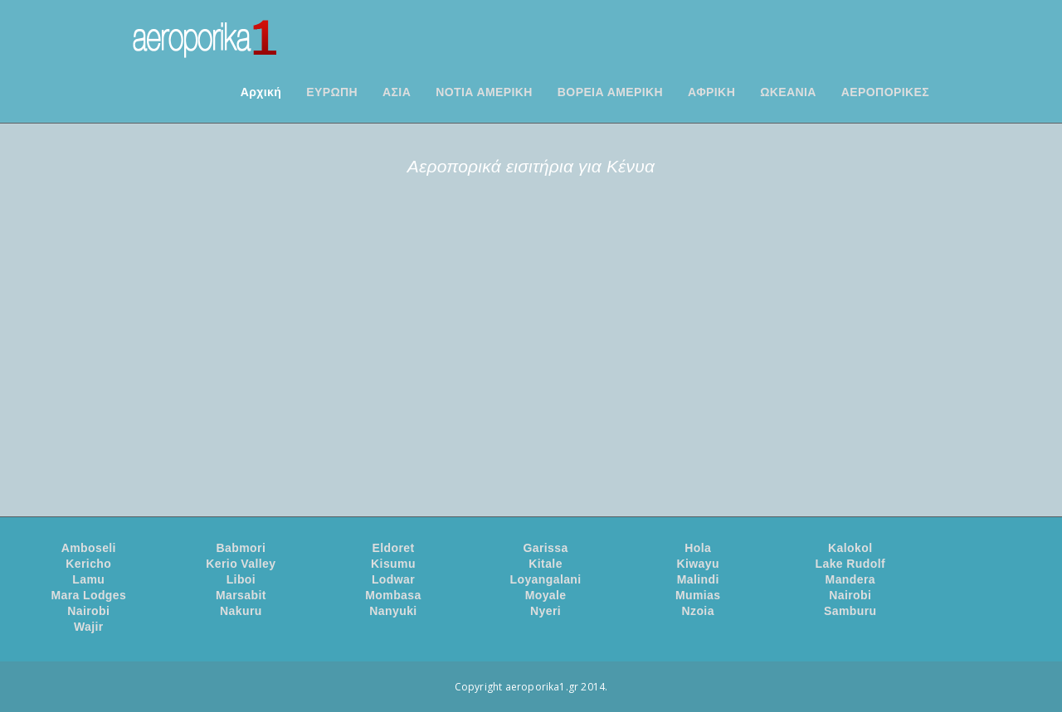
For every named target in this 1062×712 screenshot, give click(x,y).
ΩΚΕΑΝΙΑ (788, 92)
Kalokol (850, 548)
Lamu (88, 579)
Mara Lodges (88, 595)
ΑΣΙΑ (396, 92)
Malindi (698, 579)
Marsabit (241, 595)
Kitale (546, 563)
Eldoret (393, 548)
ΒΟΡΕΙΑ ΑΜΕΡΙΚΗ (610, 92)
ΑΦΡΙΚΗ (711, 92)
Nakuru (241, 611)
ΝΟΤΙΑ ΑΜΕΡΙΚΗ (484, 92)
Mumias (698, 595)
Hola (697, 548)
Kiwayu (697, 563)
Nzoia (698, 611)
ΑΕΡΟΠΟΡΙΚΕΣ (885, 92)
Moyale (546, 595)
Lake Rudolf (851, 563)
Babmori (241, 548)
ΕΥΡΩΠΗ (332, 92)
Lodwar (393, 579)
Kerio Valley (240, 563)
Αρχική (261, 92)
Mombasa (393, 595)
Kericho (88, 563)
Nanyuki (393, 611)
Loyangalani (546, 579)
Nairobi (850, 595)
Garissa (545, 548)
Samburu (850, 611)
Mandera (850, 579)
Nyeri (545, 611)
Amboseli (88, 548)
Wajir (89, 626)
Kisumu (393, 563)
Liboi (241, 579)
